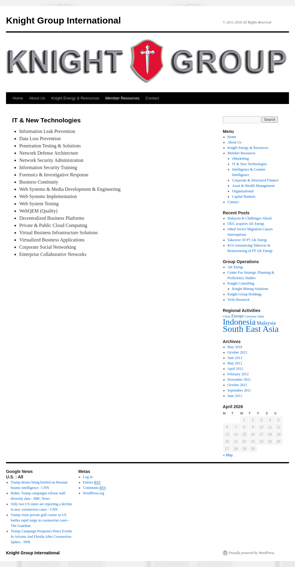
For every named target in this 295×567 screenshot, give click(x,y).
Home (18, 98)
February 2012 (238, 374)
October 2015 (237, 352)
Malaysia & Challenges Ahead (250, 218)
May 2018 (235, 347)
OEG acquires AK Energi (246, 224)
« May (228, 455)
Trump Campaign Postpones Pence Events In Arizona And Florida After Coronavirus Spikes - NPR (41, 536)
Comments (94, 488)
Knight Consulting (241, 283)
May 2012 (235, 363)
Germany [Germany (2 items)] (251, 316)
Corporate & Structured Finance (255, 180)
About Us (37, 98)
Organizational (242, 191)
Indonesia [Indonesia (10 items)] (239, 321)
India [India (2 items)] (261, 316)
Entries (92, 482)
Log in (88, 477)
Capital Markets (243, 196)
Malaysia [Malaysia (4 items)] (266, 323)
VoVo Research (239, 300)
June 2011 (235, 396)
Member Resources (122, 98)
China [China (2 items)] (226, 316)
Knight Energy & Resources (75, 98)
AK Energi (235, 267)
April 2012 (235, 369)
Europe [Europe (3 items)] (237, 315)
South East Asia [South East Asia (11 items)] (251, 329)
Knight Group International (63, 20)
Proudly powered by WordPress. (252, 553)
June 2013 (235, 358)
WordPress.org (93, 493)
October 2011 (237, 385)
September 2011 (239, 390)
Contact (152, 98)
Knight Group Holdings (245, 294)
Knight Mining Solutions (250, 289)
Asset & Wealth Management (253, 186)
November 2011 (239, 379)
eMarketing (240, 158)
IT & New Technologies (249, 164)
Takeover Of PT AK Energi (247, 240)
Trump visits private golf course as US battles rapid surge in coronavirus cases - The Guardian (40, 520)
